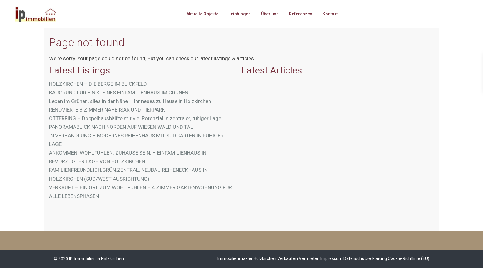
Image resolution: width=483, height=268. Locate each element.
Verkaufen (287, 258)
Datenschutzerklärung (365, 258)
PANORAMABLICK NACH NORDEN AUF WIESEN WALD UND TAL (121, 127)
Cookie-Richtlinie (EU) (408, 258)
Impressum (331, 258)
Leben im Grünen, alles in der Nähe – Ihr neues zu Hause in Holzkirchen (130, 101)
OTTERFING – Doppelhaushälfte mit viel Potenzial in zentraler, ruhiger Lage (135, 118)
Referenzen (300, 13)
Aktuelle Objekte (202, 13)
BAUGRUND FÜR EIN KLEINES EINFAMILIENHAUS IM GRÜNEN (118, 92)
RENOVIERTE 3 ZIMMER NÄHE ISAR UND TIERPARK (107, 110)
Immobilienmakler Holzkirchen (246, 258)
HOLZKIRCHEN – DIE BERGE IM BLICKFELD (98, 84)
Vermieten (309, 258)
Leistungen (240, 13)
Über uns (270, 13)
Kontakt (330, 13)
